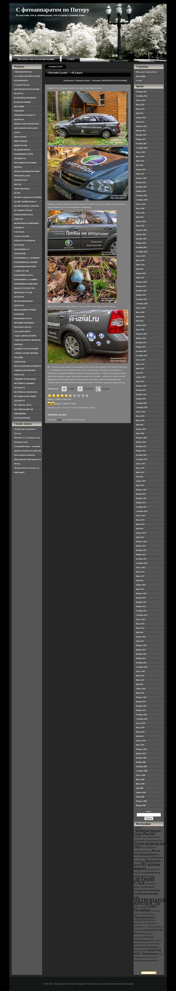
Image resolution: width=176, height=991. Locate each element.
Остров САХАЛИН (21, 236)
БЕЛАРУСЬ (19, 93)
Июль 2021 (140, 156)
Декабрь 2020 (141, 187)
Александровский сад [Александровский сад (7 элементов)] (150, 845)
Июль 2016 (140, 416)
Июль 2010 (140, 727)
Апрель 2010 (141, 740)
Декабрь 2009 (141, 758)
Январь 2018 (141, 338)
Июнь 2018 (140, 317)
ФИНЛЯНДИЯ (20, 414)
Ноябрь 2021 (141, 139)
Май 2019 (139, 269)
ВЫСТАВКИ (19, 106)
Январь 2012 (141, 650)
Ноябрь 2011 (141, 658)
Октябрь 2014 (141, 507)
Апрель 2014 (141, 533)
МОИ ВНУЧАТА (20, 180)
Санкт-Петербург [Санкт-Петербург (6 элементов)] (145, 908)
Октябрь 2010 (141, 715)
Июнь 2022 (140, 109)
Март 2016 (140, 433)
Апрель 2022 (141, 118)
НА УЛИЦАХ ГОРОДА (23, 210)
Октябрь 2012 (141, 611)
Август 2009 (140, 775)
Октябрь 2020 (141, 195)
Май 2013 (139, 580)
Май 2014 (139, 529)
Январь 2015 (141, 494)
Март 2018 (140, 330)
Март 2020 (140, 226)
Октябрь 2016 (141, 403)
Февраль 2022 (141, 126)
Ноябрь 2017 (141, 347)
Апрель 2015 (141, 481)
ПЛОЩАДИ (19, 314)
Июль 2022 (140, 105)
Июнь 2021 (140, 161)
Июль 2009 (140, 779)
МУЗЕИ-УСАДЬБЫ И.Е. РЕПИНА (28, 197)
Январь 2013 (141, 598)
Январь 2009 (141, 805)
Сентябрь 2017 (141, 355)
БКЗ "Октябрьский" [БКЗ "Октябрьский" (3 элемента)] (148, 847)
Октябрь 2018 (141, 299)
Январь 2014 (141, 546)
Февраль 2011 (141, 697)
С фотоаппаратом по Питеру (52, 10)
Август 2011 (140, 671)
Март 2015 (140, 485)
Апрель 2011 (141, 689)
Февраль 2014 (141, 541)
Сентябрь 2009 (141, 771)
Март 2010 (140, 745)
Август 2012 (140, 619)
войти (59, 420)
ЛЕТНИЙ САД (20, 158)
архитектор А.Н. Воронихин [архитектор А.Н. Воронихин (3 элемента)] (145, 923)
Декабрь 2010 (141, 706)
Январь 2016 (141, 442)
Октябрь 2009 (141, 766)
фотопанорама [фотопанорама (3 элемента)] (146, 960)
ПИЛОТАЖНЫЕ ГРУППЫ (25, 310)
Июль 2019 (140, 260)
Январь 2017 (141, 390)
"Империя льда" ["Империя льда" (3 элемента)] (140, 837)
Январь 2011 (141, 702)
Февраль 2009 (141, 801)
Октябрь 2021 (141, 143)
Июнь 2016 (140, 420)
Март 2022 (140, 122)
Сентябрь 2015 (141, 459)
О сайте (70, 59)
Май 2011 (139, 684)
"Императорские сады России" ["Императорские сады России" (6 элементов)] (147, 832)
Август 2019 (140, 256)
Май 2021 (139, 165)
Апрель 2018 (141, 325)
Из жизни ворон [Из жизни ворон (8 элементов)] (147, 866)
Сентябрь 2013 (141, 563)
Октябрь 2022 (141, 92)
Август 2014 (140, 516)
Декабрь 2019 (141, 239)
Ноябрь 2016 (141, 399)
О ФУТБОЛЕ (19, 232)
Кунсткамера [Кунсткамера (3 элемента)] (149, 876)
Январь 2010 (141, 753)
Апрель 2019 (141, 273)
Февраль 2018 (141, 334)
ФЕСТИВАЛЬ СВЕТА (23, 405)
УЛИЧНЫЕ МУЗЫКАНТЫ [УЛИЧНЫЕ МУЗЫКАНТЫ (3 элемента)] (145, 920)
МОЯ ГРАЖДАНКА (22, 189)
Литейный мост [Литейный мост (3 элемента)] (151, 884)
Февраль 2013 (141, 593)
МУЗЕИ (17, 193)
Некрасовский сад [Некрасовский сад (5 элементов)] (146, 895)
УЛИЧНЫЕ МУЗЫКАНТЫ (25, 379)
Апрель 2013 (141, 585)
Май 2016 (139, 425)
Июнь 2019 (140, 265)
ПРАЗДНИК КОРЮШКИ (24, 323)
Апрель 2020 (141, 221)
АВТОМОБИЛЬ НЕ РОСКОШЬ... (114, 81)
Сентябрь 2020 (141, 200)
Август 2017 (140, 360)
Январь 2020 (141, 234)
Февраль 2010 (141, 749)
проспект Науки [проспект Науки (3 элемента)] (140, 950)
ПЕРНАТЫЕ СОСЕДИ (23, 292)
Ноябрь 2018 (141, 295)
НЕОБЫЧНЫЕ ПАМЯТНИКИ (26, 223)
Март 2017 (140, 381)
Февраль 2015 (141, 490)
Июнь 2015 (140, 472)
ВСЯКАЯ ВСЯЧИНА (22, 102)
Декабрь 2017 (141, 342)
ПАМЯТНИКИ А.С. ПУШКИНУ (27, 258)
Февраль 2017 (141, 386)
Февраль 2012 (141, 645)
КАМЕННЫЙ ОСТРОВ (23, 154)
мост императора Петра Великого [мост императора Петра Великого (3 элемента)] (147, 944)
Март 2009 (140, 797)
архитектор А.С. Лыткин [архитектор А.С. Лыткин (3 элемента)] (143, 927)
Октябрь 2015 (141, 455)
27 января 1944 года (21, 85)
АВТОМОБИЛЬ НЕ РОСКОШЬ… (27, 89)
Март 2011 (140, 693)
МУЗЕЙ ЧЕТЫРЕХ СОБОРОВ (26, 206)
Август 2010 (140, 723)
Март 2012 (140, 641)
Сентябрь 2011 (141, 667)
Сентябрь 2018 (141, 304)
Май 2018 (139, 321)
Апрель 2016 (141, 429)
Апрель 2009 (141, 792)
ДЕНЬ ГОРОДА (20, 137)
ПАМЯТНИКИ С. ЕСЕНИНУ (25, 279)
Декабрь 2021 (141, 135)
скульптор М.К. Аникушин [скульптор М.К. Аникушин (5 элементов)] (147, 951)
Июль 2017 (140, 364)
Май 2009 (139, 788)
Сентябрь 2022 (141, 96)
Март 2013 (140, 589)
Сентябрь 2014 (141, 511)
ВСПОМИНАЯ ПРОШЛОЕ (25, 98)
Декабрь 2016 (141, 394)
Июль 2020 (140, 208)
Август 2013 (140, 567)
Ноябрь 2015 (141, 451)
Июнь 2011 (140, 680)
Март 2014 (140, 537)
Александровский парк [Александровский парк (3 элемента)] (154, 840)
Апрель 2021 (141, 169)
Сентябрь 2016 (141, 407)
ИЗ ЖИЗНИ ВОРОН (22, 150)
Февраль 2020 (141, 230)
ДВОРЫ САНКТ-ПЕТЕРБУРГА (26, 124)
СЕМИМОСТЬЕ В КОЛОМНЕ (26, 349)
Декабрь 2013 (141, 550)
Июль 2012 (140, 624)
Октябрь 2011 (141, 663)
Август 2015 (140, 464)
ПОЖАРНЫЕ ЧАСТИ (23, 318)
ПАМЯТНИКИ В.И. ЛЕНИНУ (26, 262)
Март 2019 (140, 278)
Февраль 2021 (141, 178)
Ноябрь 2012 (141, 606)
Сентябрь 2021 (141, 148)
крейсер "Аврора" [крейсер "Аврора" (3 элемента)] (155, 941)
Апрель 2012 (141, 637)
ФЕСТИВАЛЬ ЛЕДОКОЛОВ (25, 392)
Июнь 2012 (140, 628)
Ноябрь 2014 (141, 503)
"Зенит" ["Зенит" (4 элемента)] (138, 827)
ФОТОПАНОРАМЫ (22, 418)
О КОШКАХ (19, 228)
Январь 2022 (141, 131)
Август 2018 (140, 308)
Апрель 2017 (141, 377)
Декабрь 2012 (141, 602)
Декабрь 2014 (141, 498)
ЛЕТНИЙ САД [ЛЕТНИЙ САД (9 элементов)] (144, 881)
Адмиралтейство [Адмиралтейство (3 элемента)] (153, 837)
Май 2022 (139, 113)
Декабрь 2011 (141, 654)
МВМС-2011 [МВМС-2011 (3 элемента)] (139, 887)
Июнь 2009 (140, 784)
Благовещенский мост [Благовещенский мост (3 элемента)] (142, 851)
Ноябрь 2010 (141, 710)
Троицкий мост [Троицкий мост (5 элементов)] (145, 917)
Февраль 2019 (141, 282)
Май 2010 (139, 736)
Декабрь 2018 (141, 291)
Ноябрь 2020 (141, 191)
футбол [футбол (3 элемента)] (155, 960)
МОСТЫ (17, 184)
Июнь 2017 (140, 368)
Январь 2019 (141, 286)
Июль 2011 (140, 676)
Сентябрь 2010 (141, 719)
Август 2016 (140, 412)
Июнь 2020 (140, 213)
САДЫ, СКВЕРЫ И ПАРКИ (25, 336)
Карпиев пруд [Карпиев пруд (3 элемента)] (139, 873)
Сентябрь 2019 (141, 252)
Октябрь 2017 (141, 351)
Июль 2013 (140, 572)
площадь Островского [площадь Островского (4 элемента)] (146, 946)
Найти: (149, 811)
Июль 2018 (140, 312)
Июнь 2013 (140, 576)
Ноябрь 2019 (141, 243)
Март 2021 (140, 174)
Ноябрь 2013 (141, 554)
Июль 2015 (140, 468)
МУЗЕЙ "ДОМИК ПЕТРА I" (25, 202)
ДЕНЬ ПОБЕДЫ (20, 141)
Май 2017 (139, 373)
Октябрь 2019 (141, 247)
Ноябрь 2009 (141, 762)
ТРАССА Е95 (19, 375)
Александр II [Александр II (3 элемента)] (139, 840)
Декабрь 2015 (141, 446)
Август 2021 (140, 152)
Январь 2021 (141, 182)
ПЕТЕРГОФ (19, 297)
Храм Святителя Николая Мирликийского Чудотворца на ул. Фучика (27, 459)
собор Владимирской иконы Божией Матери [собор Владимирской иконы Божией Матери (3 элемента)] (148, 957)
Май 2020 (139, 217)
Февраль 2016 (141, 438)
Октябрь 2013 (141, 559)
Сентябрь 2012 (141, 615)
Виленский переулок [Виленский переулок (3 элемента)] (142, 858)
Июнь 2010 (140, 732)
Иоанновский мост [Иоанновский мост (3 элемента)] (153, 869)
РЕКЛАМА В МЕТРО (22, 327)
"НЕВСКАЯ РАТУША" (23, 72)
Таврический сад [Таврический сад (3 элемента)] (147, 914)
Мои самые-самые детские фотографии (35, 59)
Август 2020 (140, 204)
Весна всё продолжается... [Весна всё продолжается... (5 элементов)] (147, 852)
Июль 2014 (140, 520)
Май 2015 (139, 477)
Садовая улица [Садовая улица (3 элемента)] (139, 907)
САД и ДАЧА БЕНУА (22, 331)
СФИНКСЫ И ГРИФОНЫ (24, 370)
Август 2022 (140, 100)
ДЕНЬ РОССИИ (20, 145)
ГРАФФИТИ (19, 111)
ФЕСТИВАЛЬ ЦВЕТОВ (23, 409)
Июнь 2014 (140, 524)
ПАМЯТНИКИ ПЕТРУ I (23, 275)
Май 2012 (139, 632)
